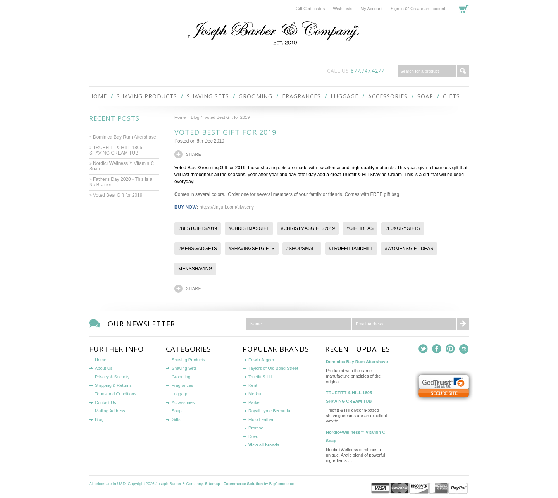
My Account (371, 8)
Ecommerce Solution (243, 484)
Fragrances (301, 96)
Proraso (256, 428)
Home (180, 117)
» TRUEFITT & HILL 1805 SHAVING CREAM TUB (115, 150)
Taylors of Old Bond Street (273, 368)
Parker (254, 402)
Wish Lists (342, 8)
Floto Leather (261, 419)
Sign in (397, 8)
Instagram (464, 349)
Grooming (255, 96)
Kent (252, 385)
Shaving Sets (208, 96)
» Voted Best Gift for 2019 (116, 195)
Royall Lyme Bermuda (269, 411)
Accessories (388, 96)
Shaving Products (147, 96)
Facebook (437, 349)
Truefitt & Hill (260, 376)
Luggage (344, 96)
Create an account (427, 8)
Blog (195, 117)
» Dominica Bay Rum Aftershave (122, 137)
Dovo (253, 436)
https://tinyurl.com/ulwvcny (227, 207)
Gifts (451, 96)
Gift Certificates (310, 8)
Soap (425, 96)
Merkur (255, 394)
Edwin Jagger (261, 359)
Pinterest (450, 349)
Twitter (423, 349)
